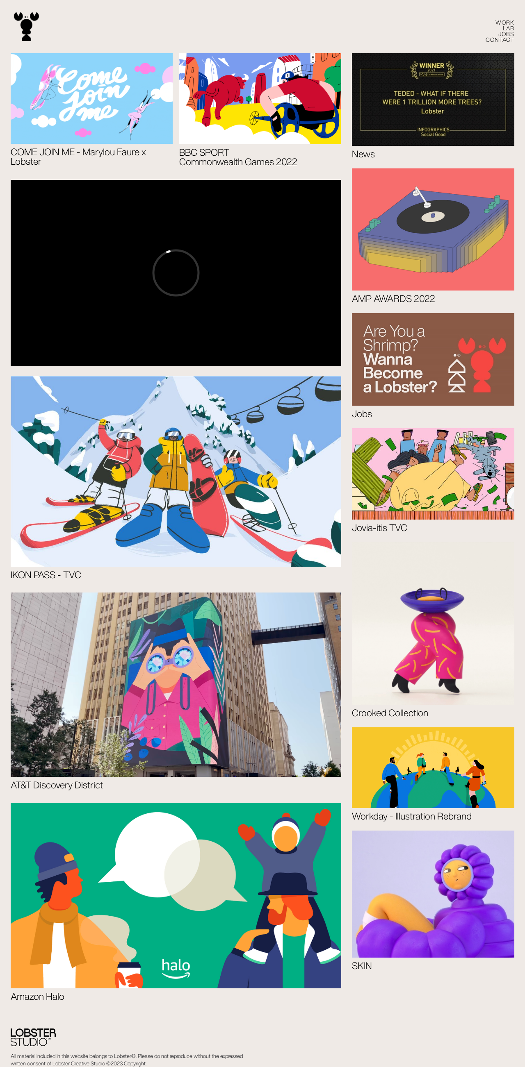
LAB (508, 28)
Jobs (506, 34)
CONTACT (500, 40)
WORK (504, 22)
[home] (26, 27)
